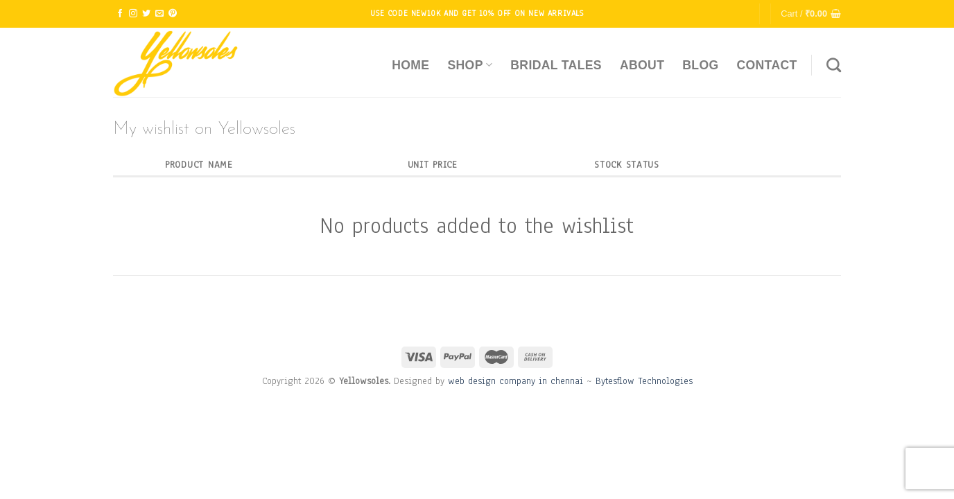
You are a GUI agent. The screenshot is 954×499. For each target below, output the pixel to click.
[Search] (833, 64)
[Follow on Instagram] (133, 14)
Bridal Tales (556, 65)
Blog (700, 65)
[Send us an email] (159, 14)
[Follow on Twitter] (146, 14)
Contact (766, 65)
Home (410, 65)
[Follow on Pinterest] (172, 14)
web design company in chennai (515, 380)
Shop (469, 65)
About (642, 65)
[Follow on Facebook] (120, 14)
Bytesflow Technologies (644, 380)
